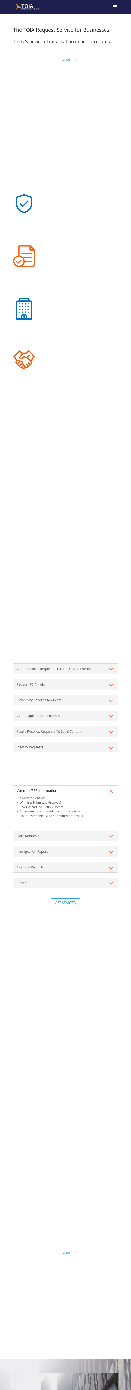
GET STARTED (65, 59)
